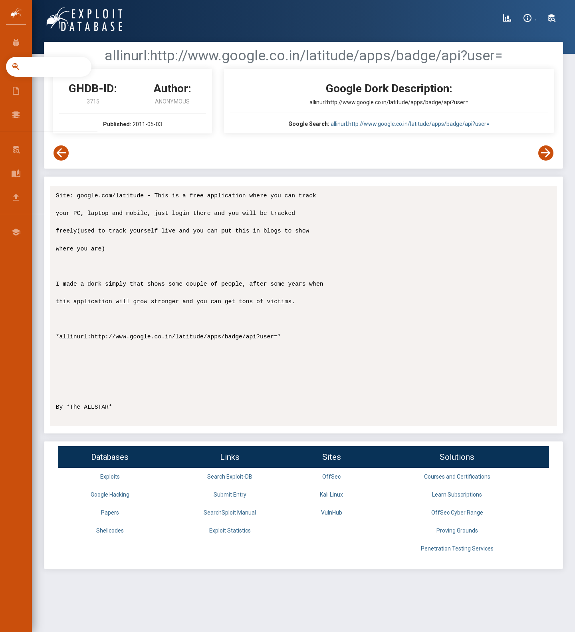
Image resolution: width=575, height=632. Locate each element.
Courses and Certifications (457, 476)
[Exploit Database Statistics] (507, 19)
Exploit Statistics (230, 530)
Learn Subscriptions (457, 494)
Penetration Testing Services (457, 548)
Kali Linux (331, 494)
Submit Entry (230, 494)
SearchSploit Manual (230, 512)
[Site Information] (529, 19)
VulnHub (331, 512)
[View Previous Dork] (61, 153)
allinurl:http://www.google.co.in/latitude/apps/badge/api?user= (410, 124)
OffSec (331, 476)
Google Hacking (110, 494)
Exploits (110, 476)
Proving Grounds (457, 530)
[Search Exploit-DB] (551, 19)
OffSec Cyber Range (457, 512)
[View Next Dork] (545, 153)
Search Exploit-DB (229, 476)
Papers (110, 512)
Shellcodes (110, 530)
